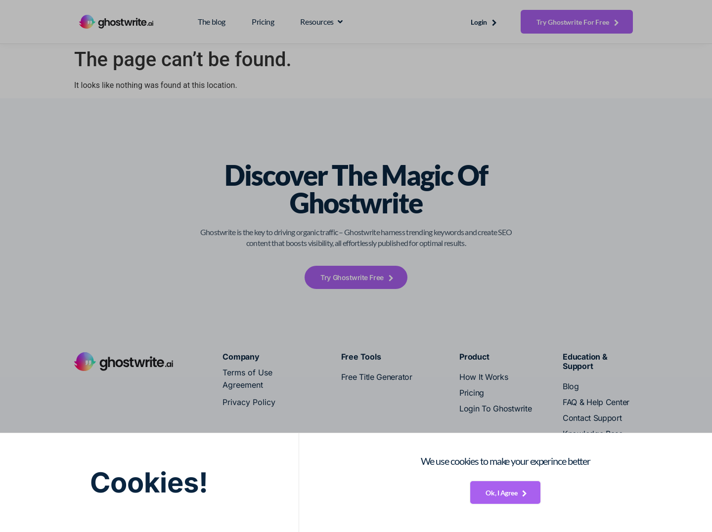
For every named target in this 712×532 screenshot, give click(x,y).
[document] (356, 266)
